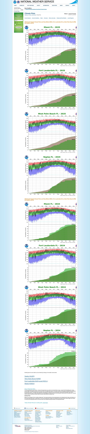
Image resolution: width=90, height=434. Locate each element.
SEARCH (67, 5)
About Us (67, 427)
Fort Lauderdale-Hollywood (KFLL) (36, 381)
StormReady (58, 415)
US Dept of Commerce (28, 425)
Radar (41, 18)
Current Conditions (35, 18)
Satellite (26, 412)
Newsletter (68, 412)
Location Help (16, 11)
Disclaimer (57, 425)
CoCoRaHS (58, 417)
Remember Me (18, 24)
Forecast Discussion (38, 411)
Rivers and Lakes (52, 18)
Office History (69, 413)
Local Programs (71, 18)
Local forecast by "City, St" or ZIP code (17, 8)
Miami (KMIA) (29, 383)
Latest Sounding (27, 415)
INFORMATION (46, 5)
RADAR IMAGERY (49, 410)
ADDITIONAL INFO (59, 410)
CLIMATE (47, 415)
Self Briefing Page (17, 414)
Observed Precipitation (28, 413)
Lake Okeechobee (27, 416)
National (47, 411)
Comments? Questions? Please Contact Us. (31, 431)
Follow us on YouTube (39, 408)
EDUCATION (54, 5)
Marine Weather (37, 415)
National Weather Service (29, 426)
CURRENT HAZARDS (18, 410)
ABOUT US (69, 410)
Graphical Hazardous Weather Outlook (17, 413)
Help (57, 426)
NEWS (61, 5)
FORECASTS (37, 410)
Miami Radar (48, 412)
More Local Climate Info (49, 417)
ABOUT (73, 5)
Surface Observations (28, 411)
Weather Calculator (59, 416)
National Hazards (16, 415)
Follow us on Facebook (29, 408)
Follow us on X (17, 408)
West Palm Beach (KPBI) (33, 379)
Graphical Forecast (38, 421)
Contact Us (68, 414)
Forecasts (46, 18)
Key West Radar (48, 413)
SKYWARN (58, 412)
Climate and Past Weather (61, 18)
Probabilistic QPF (38, 418)
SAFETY (38, 5)
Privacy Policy (18, 28)
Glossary (57, 427)
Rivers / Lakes (27, 414)
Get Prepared (58, 414)
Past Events (26, 418)
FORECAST (22, 5)
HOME (15, 5)
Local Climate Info (48, 416)
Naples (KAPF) (29, 376)
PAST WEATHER (30, 5)
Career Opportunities (69, 428)
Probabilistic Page (38, 413)
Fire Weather (37, 416)
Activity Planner (37, 420)
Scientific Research (59, 413)
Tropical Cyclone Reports (28, 420)
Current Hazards (28, 18)
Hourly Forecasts (37, 419)
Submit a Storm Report (17, 411)
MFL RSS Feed (72, 408)
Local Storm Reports (17, 417)
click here (45, 402)
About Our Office (69, 411)
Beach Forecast (37, 417)
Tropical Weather (37, 412)
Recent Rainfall (27, 419)
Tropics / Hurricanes (17, 416)
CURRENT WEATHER (29, 410)
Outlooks (15, 412)
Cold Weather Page (38, 414)
